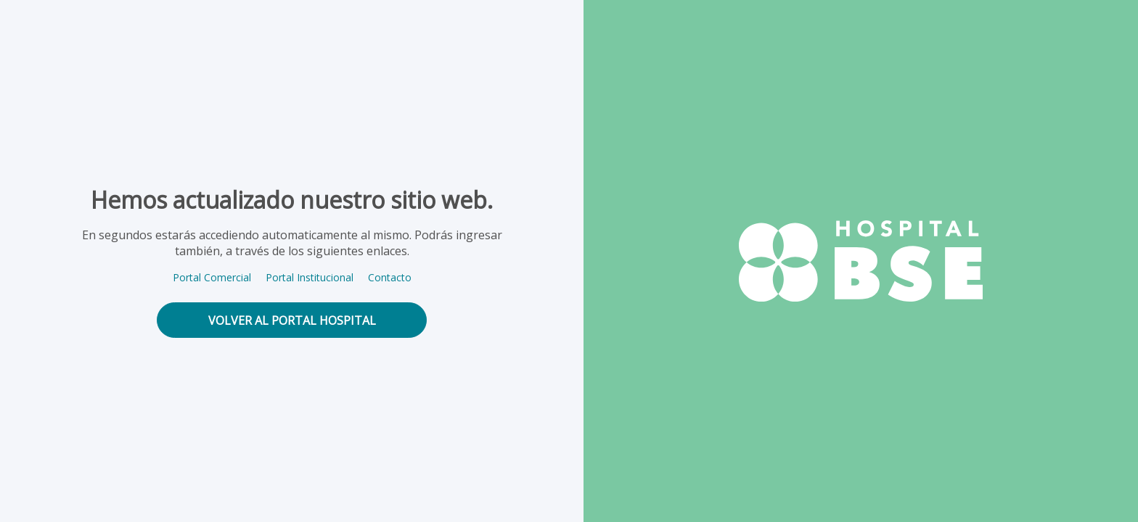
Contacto (390, 277)
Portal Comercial (212, 277)
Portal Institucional (309, 277)
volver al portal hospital (292, 320)
